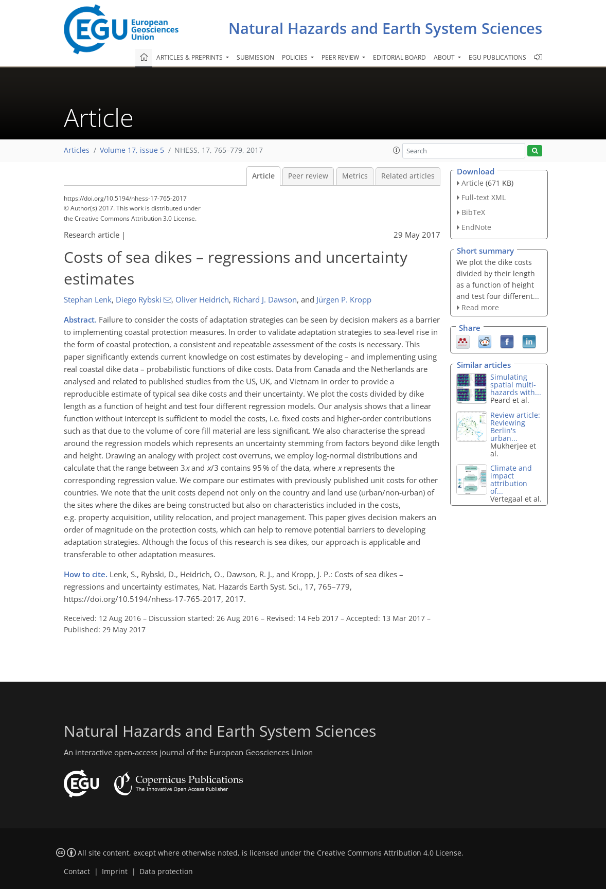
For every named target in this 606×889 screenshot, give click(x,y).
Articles (77, 150)
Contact (77, 871)
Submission (255, 57)
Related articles (408, 176)
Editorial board (399, 57)
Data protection (166, 871)
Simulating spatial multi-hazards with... (515, 384)
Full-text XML (483, 197)
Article (263, 176)
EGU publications (497, 57)
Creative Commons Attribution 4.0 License (389, 853)
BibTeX (473, 212)
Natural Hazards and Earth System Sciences (385, 28)
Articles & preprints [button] (190, 57)
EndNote (476, 227)
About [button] (445, 57)
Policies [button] (295, 57)
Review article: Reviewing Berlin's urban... (515, 426)
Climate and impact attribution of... (511, 479)
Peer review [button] (341, 57)
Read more (480, 307)
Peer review (308, 176)
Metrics (355, 176)
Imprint (115, 871)
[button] (396, 150)
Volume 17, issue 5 (132, 150)
